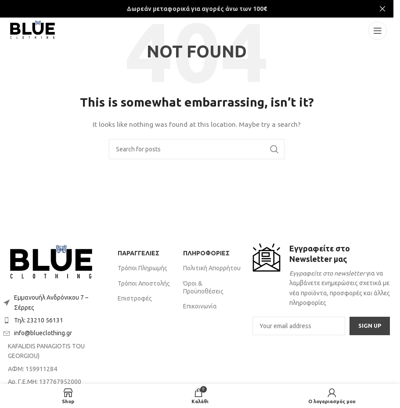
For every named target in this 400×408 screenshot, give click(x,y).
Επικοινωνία (200, 306)
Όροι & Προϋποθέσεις (203, 287)
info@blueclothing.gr (43, 332)
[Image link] (51, 263)
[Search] (197, 149)
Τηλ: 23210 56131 (38, 320)
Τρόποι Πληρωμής (142, 268)
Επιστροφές (135, 298)
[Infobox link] (321, 275)
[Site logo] (32, 30)
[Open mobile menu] (377, 30)
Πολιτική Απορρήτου (212, 268)
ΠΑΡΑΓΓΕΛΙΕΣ (138, 253)
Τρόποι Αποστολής (144, 283)
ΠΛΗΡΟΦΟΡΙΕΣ (206, 253)
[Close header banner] (382, 9)
